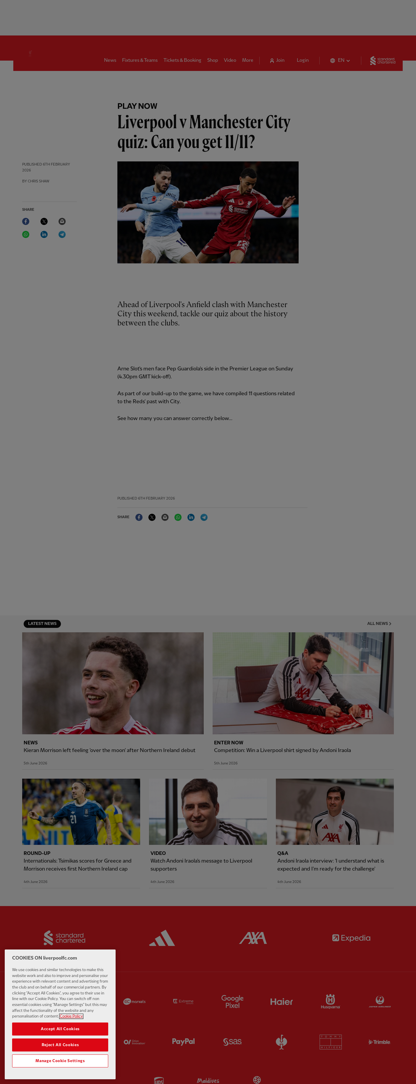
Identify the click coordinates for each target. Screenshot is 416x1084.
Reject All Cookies (60, 1045)
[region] (60, 1014)
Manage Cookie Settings (60, 1061)
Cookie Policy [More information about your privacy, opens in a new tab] (71, 1016)
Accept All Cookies (60, 1029)
